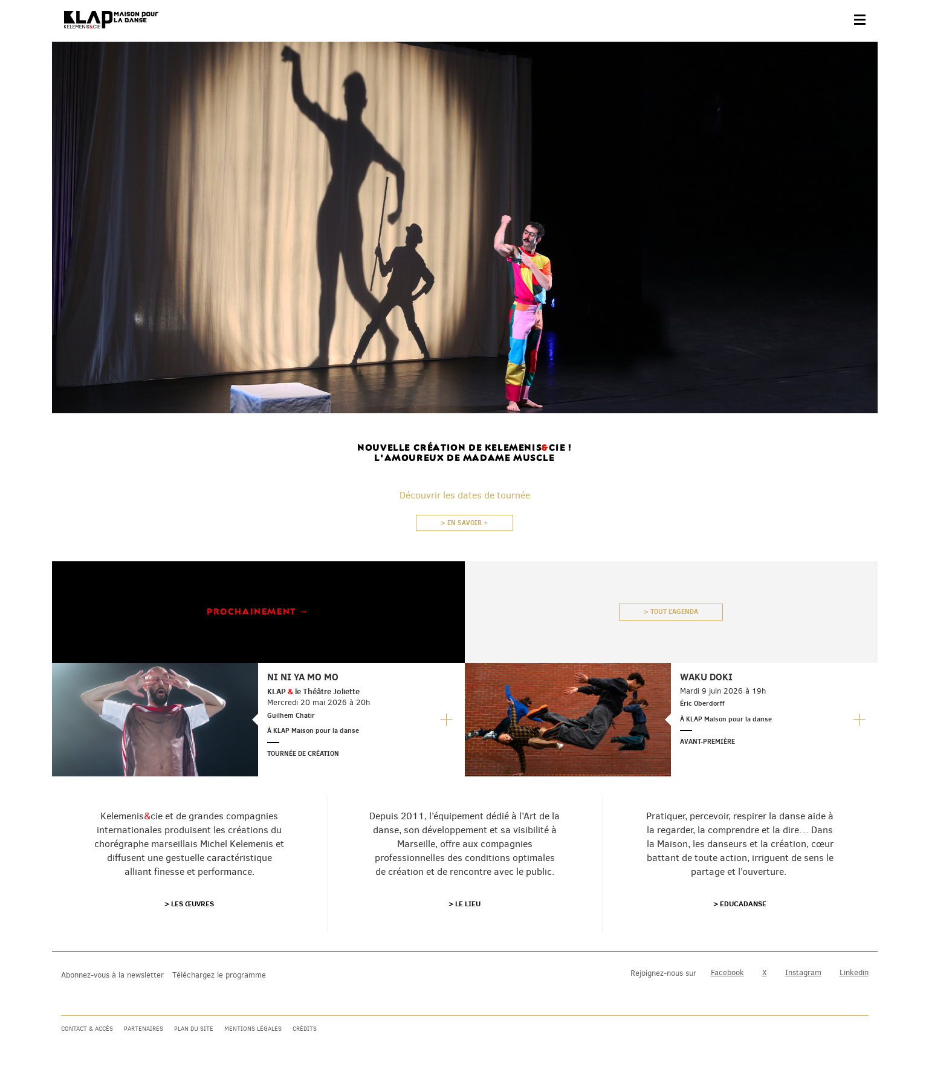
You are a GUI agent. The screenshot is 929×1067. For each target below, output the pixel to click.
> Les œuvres (189, 903)
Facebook (727, 972)
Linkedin (854, 972)
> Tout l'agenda (671, 611)
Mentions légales (253, 1029)
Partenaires (143, 1029)
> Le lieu (464, 903)
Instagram (803, 972)
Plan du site (193, 1029)
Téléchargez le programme (219, 975)
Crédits (305, 1029)
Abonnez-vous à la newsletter (112, 975)
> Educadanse (739, 903)
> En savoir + (464, 522)
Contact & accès (87, 1029)
